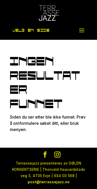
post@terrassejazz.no (49, 182)
